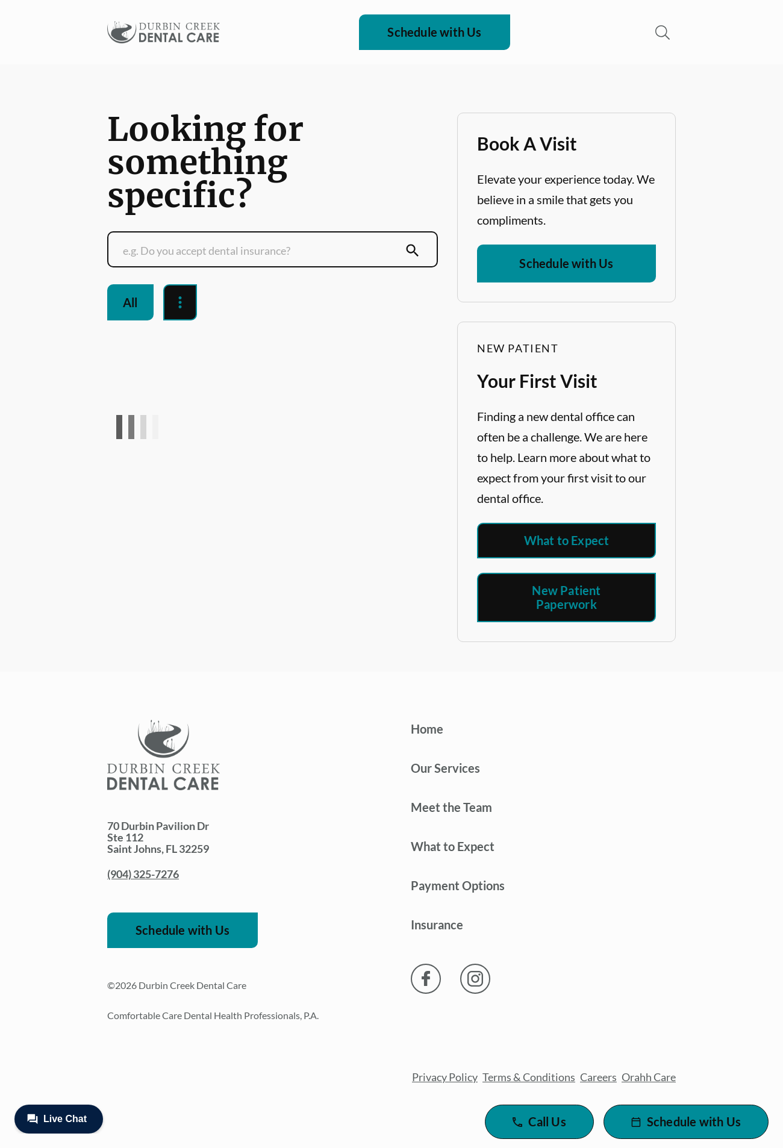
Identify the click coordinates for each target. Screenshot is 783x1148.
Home (427, 729)
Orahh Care (649, 1077)
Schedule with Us (434, 32)
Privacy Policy (445, 1077)
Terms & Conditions (528, 1077)
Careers (598, 1077)
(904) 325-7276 (143, 874)
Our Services (445, 768)
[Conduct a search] (261, 250)
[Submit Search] (412, 250)
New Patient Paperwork (566, 597)
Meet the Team (451, 807)
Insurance (437, 924)
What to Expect (567, 540)
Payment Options (458, 885)
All (130, 302)
